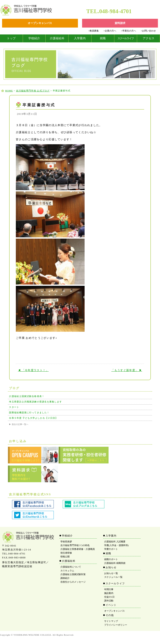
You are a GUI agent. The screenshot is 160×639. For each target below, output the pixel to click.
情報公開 (65, 556)
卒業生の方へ (128, 30)
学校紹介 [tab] (34, 38)
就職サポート (111, 559)
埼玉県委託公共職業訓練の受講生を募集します (35, 401)
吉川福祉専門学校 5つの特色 (75, 545)
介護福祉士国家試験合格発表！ (26, 396)
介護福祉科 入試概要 (114, 541)
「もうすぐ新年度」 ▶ (126, 370)
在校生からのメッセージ (73, 582)
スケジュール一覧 (113, 577)
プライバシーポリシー (115, 625)
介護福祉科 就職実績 (114, 563)
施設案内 (108, 593)
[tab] (11, 38)
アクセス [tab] (148, 38)
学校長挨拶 (66, 541)
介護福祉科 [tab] (57, 38)
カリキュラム (67, 570)
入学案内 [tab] (80, 38)
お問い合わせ (148, 30)
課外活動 (108, 600)
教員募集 (93, 30)
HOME (9, 90)
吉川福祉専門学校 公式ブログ (33, 90)
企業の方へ (110, 30)
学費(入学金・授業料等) (116, 545)
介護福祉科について (70, 567)
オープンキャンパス (114, 611)
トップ (11, 38)
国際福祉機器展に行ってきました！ (29, 412)
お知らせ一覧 (111, 573)
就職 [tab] (103, 38)
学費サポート (111, 549)
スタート (14, 407)
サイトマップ (111, 621)
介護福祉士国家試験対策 (73, 574)
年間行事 (108, 589)
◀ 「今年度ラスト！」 (33, 370)
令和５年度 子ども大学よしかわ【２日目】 (33, 418)
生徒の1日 (109, 597)
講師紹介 (65, 578)
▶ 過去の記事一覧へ (18, 424)
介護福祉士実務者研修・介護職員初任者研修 (77, 551)
